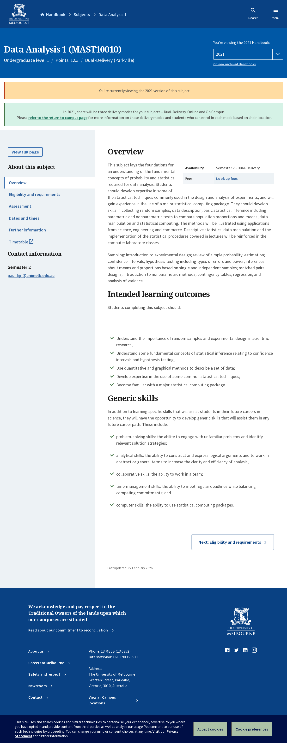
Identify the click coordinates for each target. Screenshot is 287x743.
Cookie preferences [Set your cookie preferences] (252, 729)
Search (253, 13)
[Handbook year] (248, 54)
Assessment (20, 206)
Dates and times (24, 218)
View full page (25, 152)
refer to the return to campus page (57, 117)
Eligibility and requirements (34, 194)
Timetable (26, 244)
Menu (276, 13)
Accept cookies (210, 729)
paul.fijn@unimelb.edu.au (31, 275)
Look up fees (227, 178)
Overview (17, 182)
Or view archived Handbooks (234, 64)
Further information (27, 230)
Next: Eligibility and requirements (229, 542)
